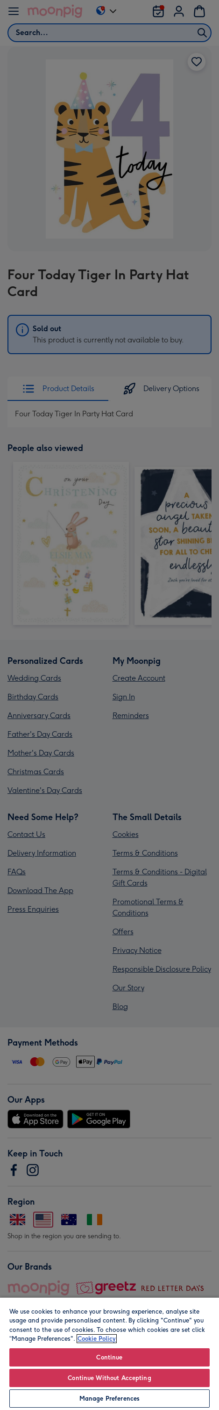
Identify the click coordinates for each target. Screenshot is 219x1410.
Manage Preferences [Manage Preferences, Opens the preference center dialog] (109, 1398)
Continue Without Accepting (109, 1377)
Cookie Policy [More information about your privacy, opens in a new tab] (97, 1338)
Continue (109, 1357)
